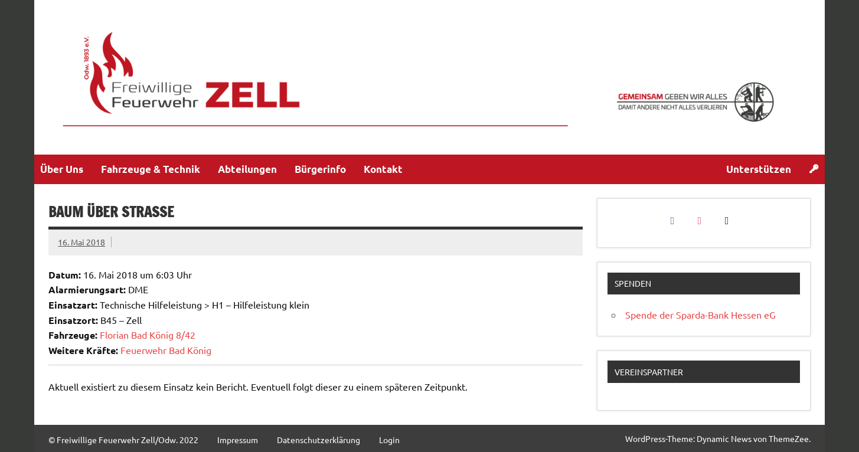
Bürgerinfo (320, 169)
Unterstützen (758, 169)
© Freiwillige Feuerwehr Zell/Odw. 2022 (123, 439)
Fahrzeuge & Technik (150, 169)
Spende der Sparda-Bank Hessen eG (700, 314)
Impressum (237, 439)
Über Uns (61, 169)
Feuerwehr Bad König (165, 350)
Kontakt (383, 169)
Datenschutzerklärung (318, 439)
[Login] (814, 169)
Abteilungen (247, 169)
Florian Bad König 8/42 (147, 334)
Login (389, 439)
